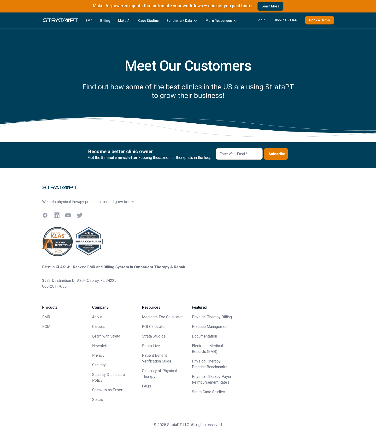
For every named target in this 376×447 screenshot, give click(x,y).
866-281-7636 (54, 286)
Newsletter (101, 346)
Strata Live (151, 346)
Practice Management (210, 326)
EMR (89, 21)
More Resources (222, 20)
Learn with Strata (106, 336)
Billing (105, 21)
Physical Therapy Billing (212, 317)
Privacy (98, 355)
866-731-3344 (286, 20)
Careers (98, 326)
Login (261, 20)
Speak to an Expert (107, 390)
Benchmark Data (182, 20)
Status (97, 399)
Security (99, 365)
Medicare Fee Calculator (162, 317)
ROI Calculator (154, 326)
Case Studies (148, 21)
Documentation (204, 336)
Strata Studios (154, 336)
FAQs (146, 386)
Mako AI (124, 21)
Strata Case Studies (208, 392)
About (97, 317)
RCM (46, 326)
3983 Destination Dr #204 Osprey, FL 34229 (79, 280)
